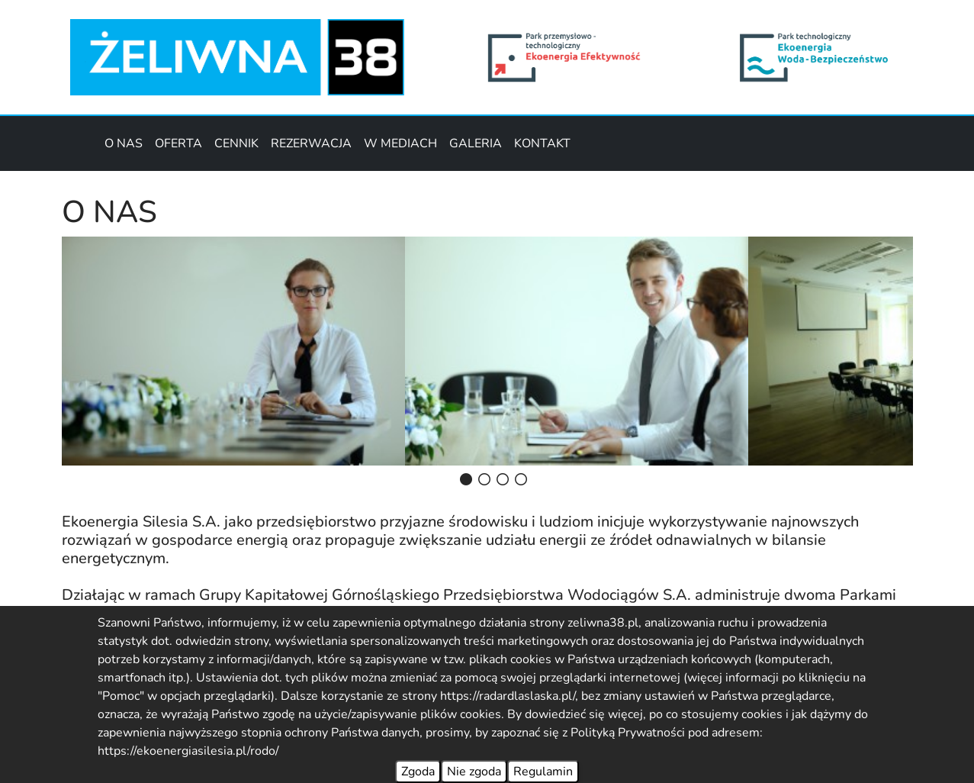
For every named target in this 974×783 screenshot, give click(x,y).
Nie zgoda (474, 771)
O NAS (123, 143)
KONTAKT (542, 143)
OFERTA (178, 143)
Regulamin (543, 771)
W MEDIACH (400, 143)
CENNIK (236, 143)
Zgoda (418, 771)
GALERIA (475, 143)
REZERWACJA (311, 143)
